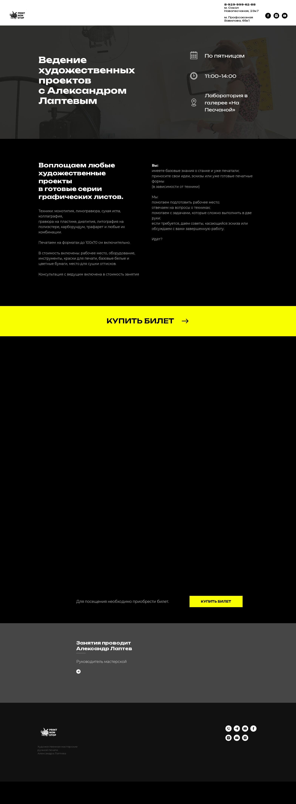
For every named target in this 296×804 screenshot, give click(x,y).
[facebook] (268, 16)
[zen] (245, 762)
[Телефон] (228, 753)
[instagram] (276, 16)
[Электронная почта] (237, 762)
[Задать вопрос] (78, 683)
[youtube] (285, 16)
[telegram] (237, 753)
